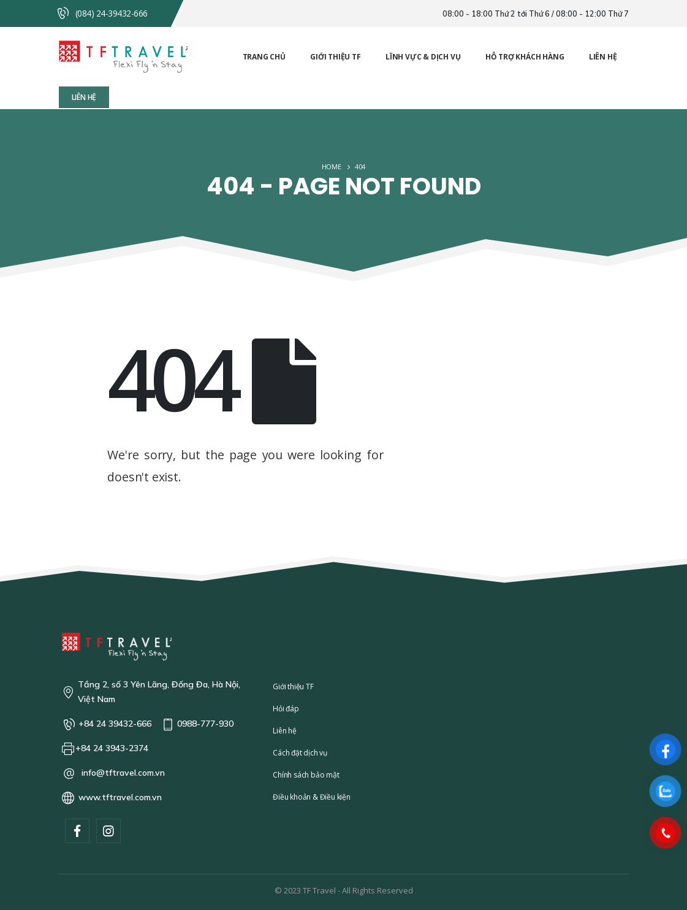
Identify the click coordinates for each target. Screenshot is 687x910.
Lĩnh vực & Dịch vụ (422, 57)
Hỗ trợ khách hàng (524, 57)
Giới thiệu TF (335, 57)
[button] (84, 97)
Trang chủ (264, 57)
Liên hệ (603, 57)
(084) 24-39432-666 (111, 13)
